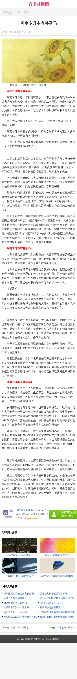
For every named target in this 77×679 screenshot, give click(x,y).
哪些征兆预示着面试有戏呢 (54, 593)
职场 (26, 12)
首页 (17, 12)
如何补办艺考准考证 (21, 627)
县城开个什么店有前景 (15, 598)
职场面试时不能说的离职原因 (19, 593)
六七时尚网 (36, 639)
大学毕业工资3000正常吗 (16, 607)
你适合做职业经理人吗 (15, 612)
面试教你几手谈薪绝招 (15, 603)
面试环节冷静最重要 (50, 607)
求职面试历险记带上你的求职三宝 (57, 598)
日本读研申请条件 (66, 627)
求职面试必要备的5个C (51, 603)
